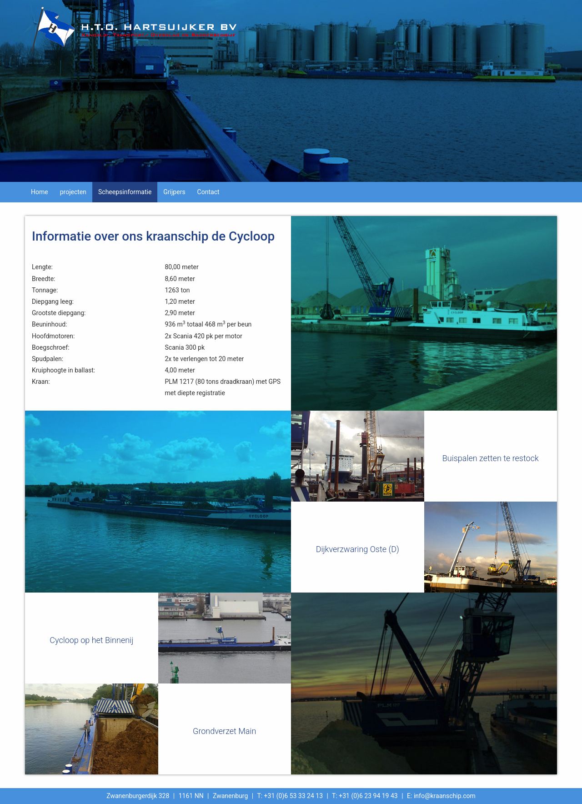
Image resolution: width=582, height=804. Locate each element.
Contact (208, 192)
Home (39, 192)
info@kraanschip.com (445, 795)
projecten (73, 192)
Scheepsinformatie (124, 192)
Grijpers (174, 192)
